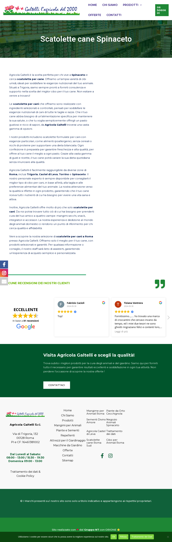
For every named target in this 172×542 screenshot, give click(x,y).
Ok (113, 536)
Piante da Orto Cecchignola (115, 412)
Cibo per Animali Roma (115, 441)
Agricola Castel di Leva (96, 432)
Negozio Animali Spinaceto (112, 422)
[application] (140, 5)
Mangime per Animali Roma (95, 412)
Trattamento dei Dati (142, 536)
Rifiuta (123, 536)
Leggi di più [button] (121, 331)
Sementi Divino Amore (96, 421)
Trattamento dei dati (114, 432)
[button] (168, 318)
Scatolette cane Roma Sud (94, 442)
